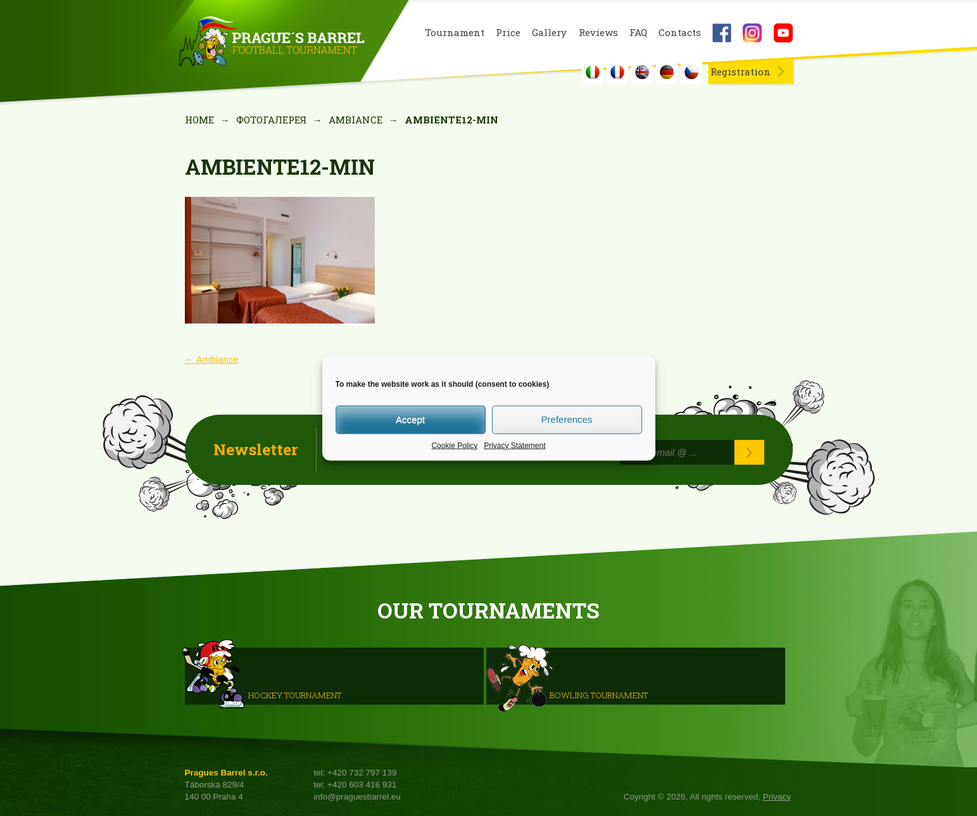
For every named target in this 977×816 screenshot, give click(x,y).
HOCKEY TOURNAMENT (294, 694)
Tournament (454, 32)
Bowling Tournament (599, 694)
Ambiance (355, 119)
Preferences (567, 419)
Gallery (549, 32)
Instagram (752, 32)
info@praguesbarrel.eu (357, 796)
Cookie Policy (454, 445)
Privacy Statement (514, 445)
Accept (410, 419)
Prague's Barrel (271, 42)
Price (508, 32)
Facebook (721, 32)
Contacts (680, 32)
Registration (740, 71)
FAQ (638, 32)
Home (199, 119)
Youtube (783, 32)
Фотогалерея (271, 119)
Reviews (598, 32)
